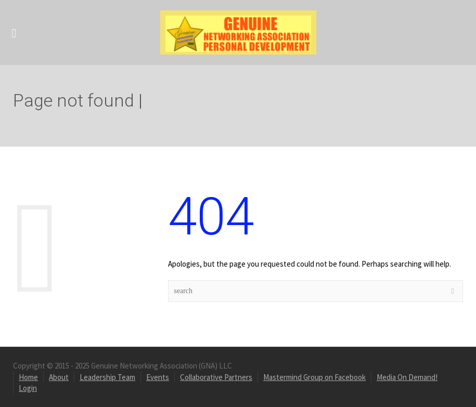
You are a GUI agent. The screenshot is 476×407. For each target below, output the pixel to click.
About (59, 377)
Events (157, 377)
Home (28, 377)
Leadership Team (107, 377)
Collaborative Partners (216, 377)
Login (28, 388)
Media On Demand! (407, 377)
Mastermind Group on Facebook (314, 377)
